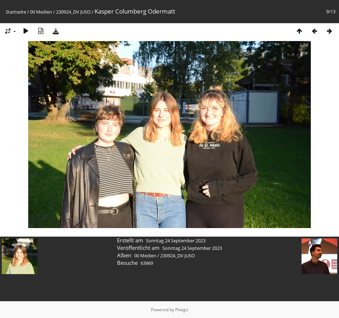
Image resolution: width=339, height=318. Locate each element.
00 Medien (41, 12)
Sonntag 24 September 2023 (176, 240)
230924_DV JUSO (73, 12)
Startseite (16, 12)
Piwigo (181, 310)
